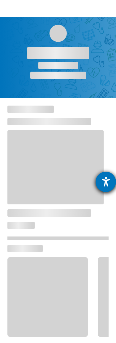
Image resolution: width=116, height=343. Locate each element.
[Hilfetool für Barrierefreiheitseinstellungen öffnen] (106, 182)
